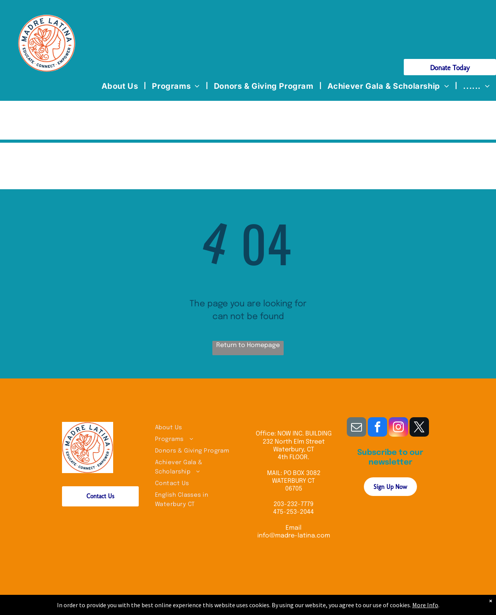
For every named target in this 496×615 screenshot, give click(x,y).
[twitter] (419, 428)
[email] (356, 428)
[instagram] (398, 428)
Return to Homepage (248, 345)
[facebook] (377, 428)
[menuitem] (121, 86)
